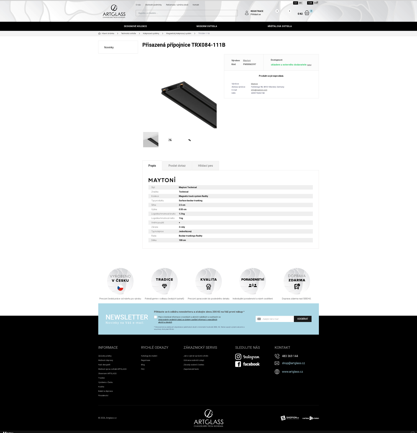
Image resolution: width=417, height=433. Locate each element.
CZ (295, 3)
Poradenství (103, 395)
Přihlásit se (256, 14)
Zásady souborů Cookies (194, 365)
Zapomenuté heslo (191, 369)
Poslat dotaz (177, 165)
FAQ (142, 369)
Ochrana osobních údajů (194, 360)
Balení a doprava (105, 391)
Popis (152, 165)
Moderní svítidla (207, 26)
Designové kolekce (135, 26)
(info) (309, 65)
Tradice (101, 378)
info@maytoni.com (259, 90)
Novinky (109, 47)
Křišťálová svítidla (280, 26)
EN (300, 3)
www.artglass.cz (292, 371)
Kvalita (101, 387)
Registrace (145, 360)
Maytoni (247, 60)
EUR (316, 3)
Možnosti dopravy (105, 360)
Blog (143, 365)
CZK (310, 3)
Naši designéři (104, 365)
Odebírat (302, 318)
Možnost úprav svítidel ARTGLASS (112, 369)
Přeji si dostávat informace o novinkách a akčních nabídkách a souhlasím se (189, 319)
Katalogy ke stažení (149, 356)
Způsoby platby (104, 356)
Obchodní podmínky (153, 5)
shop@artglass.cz (293, 363)
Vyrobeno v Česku (105, 382)
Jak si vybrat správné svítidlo (196, 356)
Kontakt (196, 5)
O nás (138, 5)
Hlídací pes (205, 165)
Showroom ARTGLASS (107, 373)
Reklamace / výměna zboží (177, 5)
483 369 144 (290, 356)
